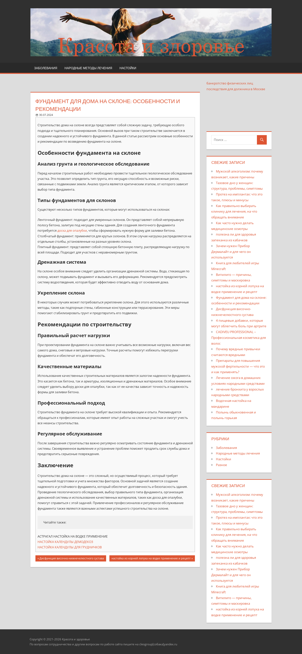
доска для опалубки (72, 230)
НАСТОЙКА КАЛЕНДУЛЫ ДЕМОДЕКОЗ (65, 542)
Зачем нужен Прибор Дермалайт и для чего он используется (231, 252)
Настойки (128, 68)
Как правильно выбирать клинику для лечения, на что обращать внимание (234, 212)
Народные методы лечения (88, 68)
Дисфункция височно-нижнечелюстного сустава (71, 559)
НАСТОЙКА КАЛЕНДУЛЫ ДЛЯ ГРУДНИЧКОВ (70, 547)
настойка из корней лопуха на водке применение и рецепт (151, 559)
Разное (221, 465)
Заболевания (45, 68)
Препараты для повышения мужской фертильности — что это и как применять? (238, 366)
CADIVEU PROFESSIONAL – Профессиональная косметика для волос (238, 338)
